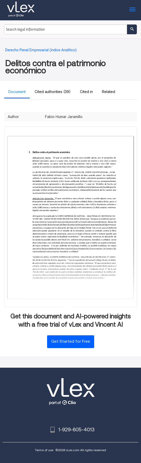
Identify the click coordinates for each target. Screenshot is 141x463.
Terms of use (44, 450)
